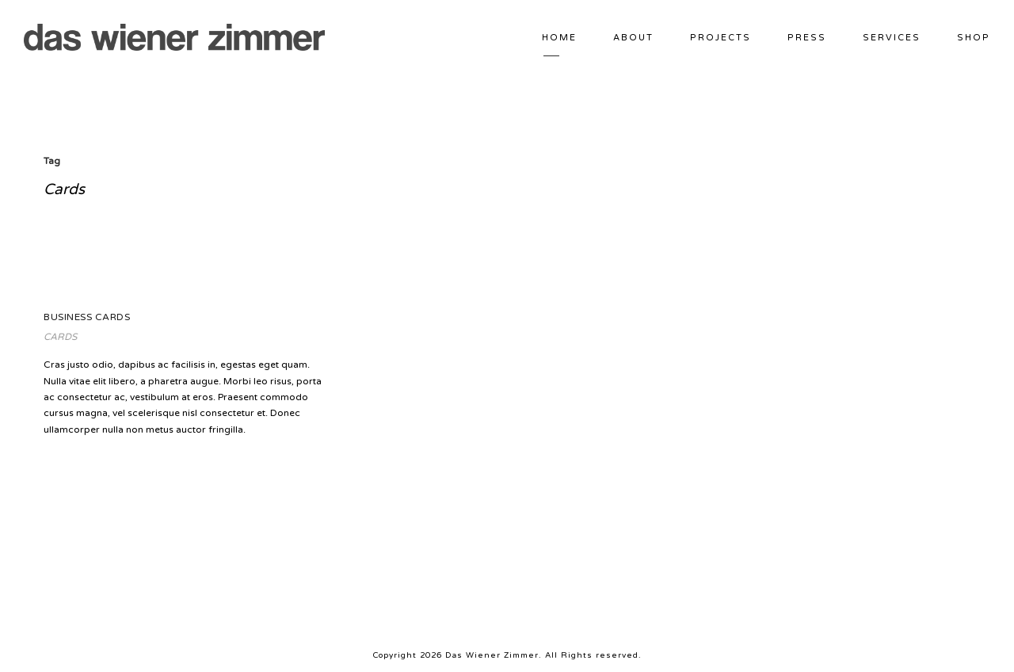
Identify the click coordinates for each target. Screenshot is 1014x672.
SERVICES (892, 37)
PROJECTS (720, 37)
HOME (559, 37)
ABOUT (633, 37)
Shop (973, 37)
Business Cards (87, 317)
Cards (60, 336)
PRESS (806, 37)
